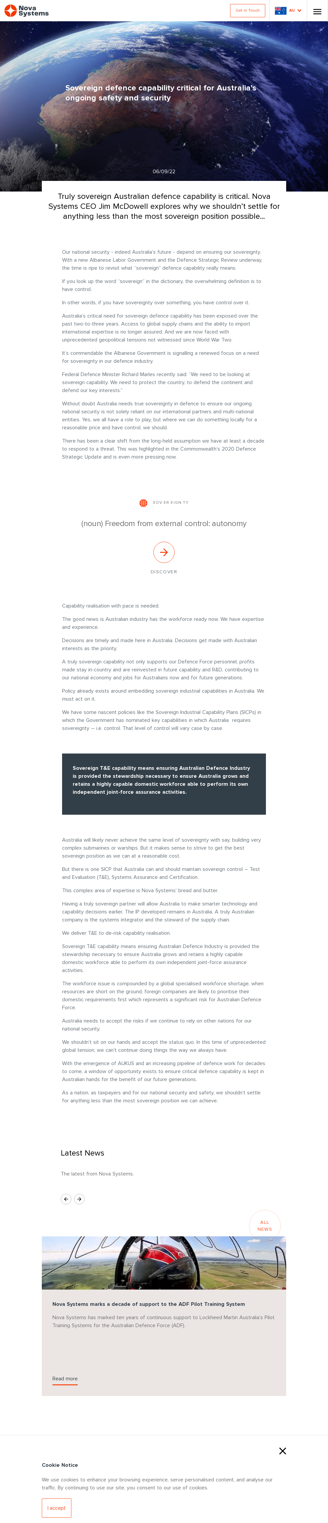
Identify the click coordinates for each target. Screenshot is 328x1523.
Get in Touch (248, 10)
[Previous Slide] (66, 1199)
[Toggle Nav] (317, 10)
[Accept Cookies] (56, 1508)
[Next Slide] (79, 1199)
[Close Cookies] (282, 1450)
